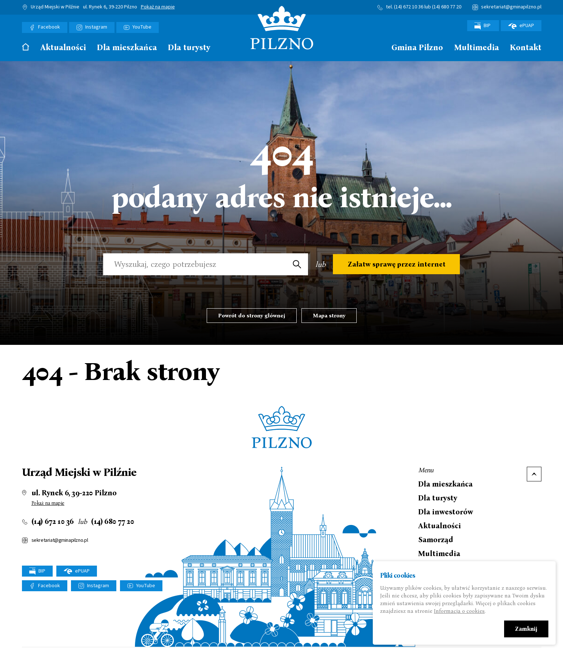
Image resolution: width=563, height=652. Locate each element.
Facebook (49, 27)
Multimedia (476, 47)
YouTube (141, 27)
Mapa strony (329, 315)
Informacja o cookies (459, 611)
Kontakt (525, 47)
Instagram (96, 27)
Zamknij (526, 628)
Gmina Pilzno (417, 47)
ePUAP (521, 25)
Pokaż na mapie (158, 7)
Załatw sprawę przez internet (396, 264)
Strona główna (25, 47)
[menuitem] (25, 49)
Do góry (534, 474)
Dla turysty (189, 47)
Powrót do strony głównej (251, 315)
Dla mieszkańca (127, 47)
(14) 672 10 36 (408, 7)
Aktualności (63, 47)
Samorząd (435, 540)
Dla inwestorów (445, 512)
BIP (483, 26)
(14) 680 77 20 (446, 7)
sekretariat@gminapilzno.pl (511, 7)
